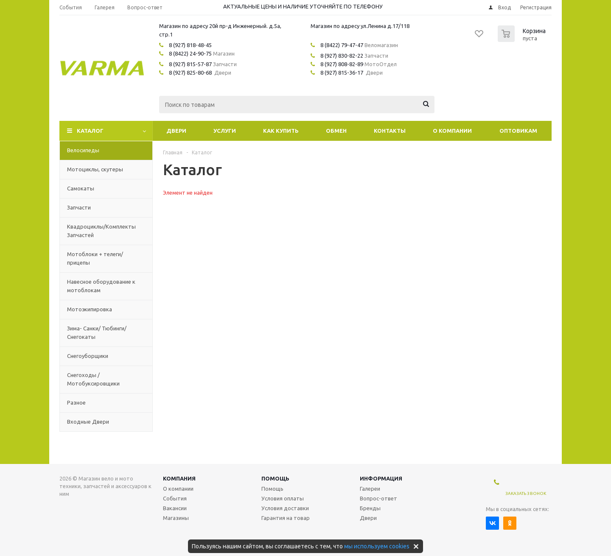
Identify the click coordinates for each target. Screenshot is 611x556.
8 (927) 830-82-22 (341, 56)
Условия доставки (285, 508)
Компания (179, 478)
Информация (381, 478)
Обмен (336, 131)
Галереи (370, 489)
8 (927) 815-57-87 (190, 64)
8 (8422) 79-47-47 (341, 45)
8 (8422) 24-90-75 (190, 53)
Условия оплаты (282, 498)
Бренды (370, 508)
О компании (452, 131)
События (175, 498)
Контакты (390, 131)
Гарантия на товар (285, 518)
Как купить (281, 131)
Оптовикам (518, 131)
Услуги (224, 131)
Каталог (90, 131)
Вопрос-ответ (378, 498)
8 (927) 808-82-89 (341, 64)
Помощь (275, 478)
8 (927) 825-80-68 (190, 72)
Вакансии (175, 508)
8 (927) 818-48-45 (190, 45)
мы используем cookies (376, 546)
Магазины (176, 518)
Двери (176, 131)
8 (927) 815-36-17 (341, 72)
